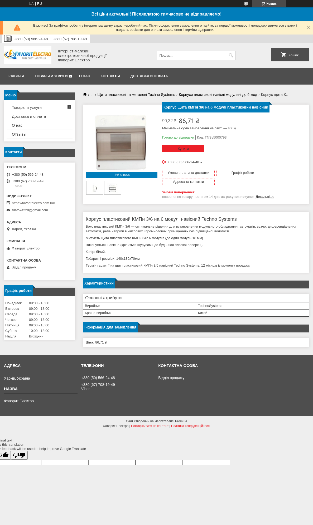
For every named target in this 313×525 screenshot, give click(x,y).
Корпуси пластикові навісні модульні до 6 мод (218, 94)
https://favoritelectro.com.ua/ (33, 203)
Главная (16, 76)
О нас (84, 76)
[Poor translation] (19, 448)
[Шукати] (231, 55)
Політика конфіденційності (190, 419)
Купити (183, 149)
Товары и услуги (51, 76)
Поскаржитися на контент (149, 419)
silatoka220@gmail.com (30, 210)
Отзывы (19, 134)
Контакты (110, 76)
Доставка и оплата (149, 76)
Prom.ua (181, 414)
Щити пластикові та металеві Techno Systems (136, 94)
